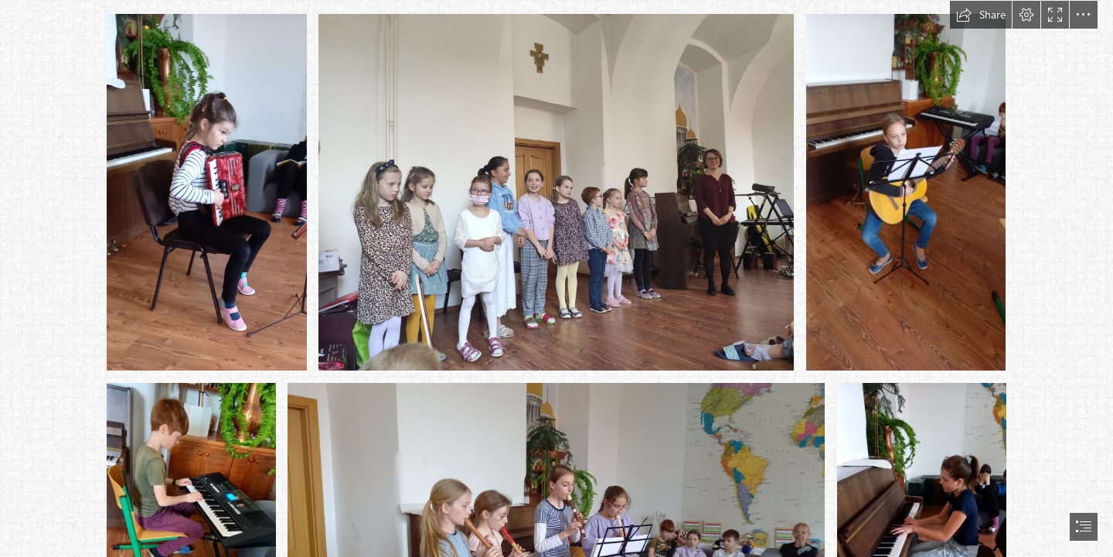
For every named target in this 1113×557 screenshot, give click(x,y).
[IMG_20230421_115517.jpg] (556, 192)
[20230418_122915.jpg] (905, 192)
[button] (981, 15)
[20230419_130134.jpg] (207, 192)
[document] (556, 278)
